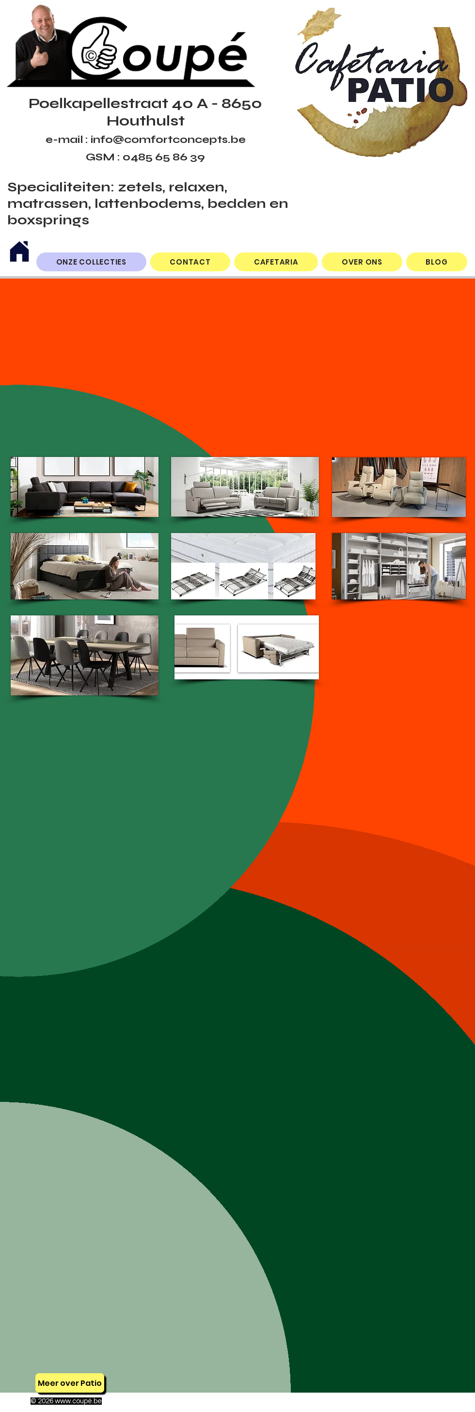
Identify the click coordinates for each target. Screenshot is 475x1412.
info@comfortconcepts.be (168, 139)
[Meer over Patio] (69, 1383)
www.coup (71, 1401)
